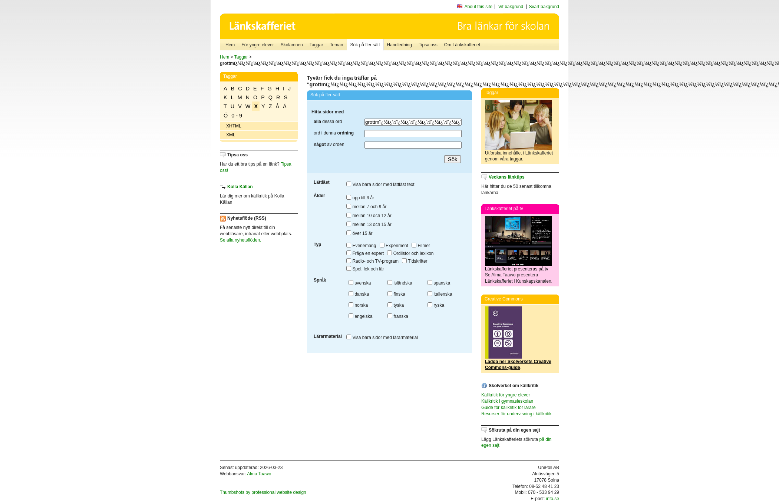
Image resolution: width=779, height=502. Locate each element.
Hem (230, 44)
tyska (395, 305)
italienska (440, 294)
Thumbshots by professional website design (263, 492)
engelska (360, 316)
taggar (516, 159)
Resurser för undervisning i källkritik (516, 413)
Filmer (421, 245)
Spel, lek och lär (365, 269)
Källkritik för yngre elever (505, 395)
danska (359, 294)
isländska (399, 283)
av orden (329, 144)
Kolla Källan (240, 186)
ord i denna (334, 133)
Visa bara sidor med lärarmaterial (382, 337)
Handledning (399, 44)
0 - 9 (236, 116)
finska (396, 294)
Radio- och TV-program (372, 261)
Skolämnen (292, 44)
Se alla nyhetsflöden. (240, 240)
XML (230, 134)
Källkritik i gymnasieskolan (507, 401)
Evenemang (361, 245)
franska (397, 316)
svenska (360, 283)
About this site (478, 6)
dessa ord (328, 121)
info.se (552, 498)
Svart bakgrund (544, 6)
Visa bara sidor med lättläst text (380, 184)
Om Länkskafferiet (462, 44)
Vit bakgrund (510, 6)
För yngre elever (257, 44)
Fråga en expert (365, 253)
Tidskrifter (414, 261)
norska (358, 305)
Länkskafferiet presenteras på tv (516, 269)
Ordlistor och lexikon (410, 253)
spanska (439, 283)
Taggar (316, 44)
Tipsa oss (428, 44)
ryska (436, 305)
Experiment (394, 245)
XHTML (233, 126)
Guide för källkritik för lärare (508, 407)
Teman (336, 44)
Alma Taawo (259, 473)
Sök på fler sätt (365, 44)
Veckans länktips (507, 177)
